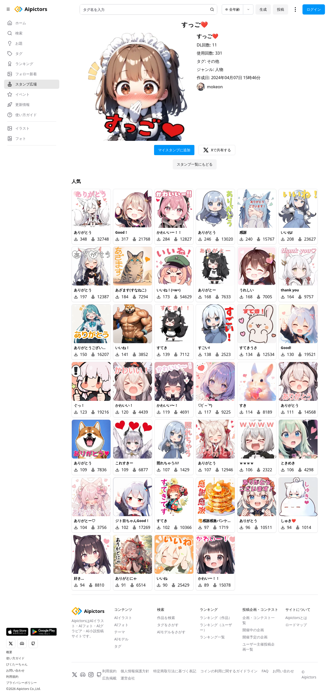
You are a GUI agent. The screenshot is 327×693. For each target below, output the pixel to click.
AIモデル (121, 639)
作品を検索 (166, 617)
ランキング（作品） (216, 617)
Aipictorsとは (296, 617)
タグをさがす (168, 624)
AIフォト (121, 624)
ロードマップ (296, 624)
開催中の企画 (253, 629)
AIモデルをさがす (171, 631)
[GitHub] (99, 675)
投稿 (280, 9)
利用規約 (12, 677)
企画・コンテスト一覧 (258, 620)
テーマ (119, 631)
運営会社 (128, 678)
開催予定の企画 (254, 637)
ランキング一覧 (212, 637)
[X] (75, 675)
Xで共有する (217, 150)
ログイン (314, 9)
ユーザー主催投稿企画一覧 (258, 647)
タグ (117, 646)
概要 (9, 652)
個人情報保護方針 (135, 671)
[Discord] (83, 675)
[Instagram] (91, 675)
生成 (263, 9)
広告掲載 (109, 678)
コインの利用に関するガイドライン (229, 671)
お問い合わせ (15, 671)
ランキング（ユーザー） (216, 627)
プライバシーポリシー (21, 683)
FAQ (265, 671)
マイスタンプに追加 (174, 149)
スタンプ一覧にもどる (195, 164)
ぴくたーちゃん (17, 664)
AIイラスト (123, 617)
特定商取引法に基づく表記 (174, 671)
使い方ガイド (15, 658)
